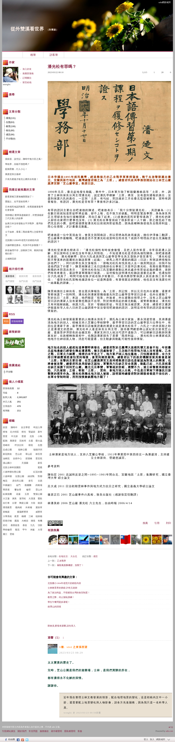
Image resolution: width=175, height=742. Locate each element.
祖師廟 (39, 516)
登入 (146, 739)
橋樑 (24, 516)
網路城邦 (160, 739)
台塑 (14, 503)
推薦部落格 (28, 73)
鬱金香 (18, 489)
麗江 (5, 534)
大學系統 (7, 516)
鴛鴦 (40, 467)
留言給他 (27, 82)
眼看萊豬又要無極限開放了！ (19, 196)
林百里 (39, 454)
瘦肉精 (18, 507)
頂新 (40, 525)
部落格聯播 (17, 321)
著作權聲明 (56, 731)
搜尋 (41, 101)
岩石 (5, 525)
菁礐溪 (6, 489)
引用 (156, 523)
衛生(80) (10, 130)
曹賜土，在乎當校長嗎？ (17, 201)
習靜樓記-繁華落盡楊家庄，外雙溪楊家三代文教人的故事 (24, 217)
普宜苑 (39, 458)
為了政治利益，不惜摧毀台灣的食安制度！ (69, 592)
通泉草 (39, 507)
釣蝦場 (39, 485)
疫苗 (5, 427)
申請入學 (37, 427)
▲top (170, 727)
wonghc (68, 713)
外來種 (28, 507)
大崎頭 (25, 520)
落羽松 (22, 498)
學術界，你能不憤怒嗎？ (17, 164)
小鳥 (40, 436)
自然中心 (17, 458)
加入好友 (27, 69)
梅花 (5, 480)
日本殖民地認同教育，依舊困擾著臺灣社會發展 (24, 208)
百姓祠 (22, 440)
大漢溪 (32, 498)
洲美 (14, 498)
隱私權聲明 (69, 731)
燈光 (24, 432)
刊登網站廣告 (8, 731)
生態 (40, 445)
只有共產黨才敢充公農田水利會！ (21, 179)
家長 (40, 463)
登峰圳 (6, 445)
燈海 (5, 432)
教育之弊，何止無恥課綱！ (61, 597)
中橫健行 (7, 485)
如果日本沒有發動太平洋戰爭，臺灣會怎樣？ (24, 225)
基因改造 (15, 525)
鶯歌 (40, 498)
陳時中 (14, 427)
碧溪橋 (28, 458)
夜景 (16, 516)
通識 (16, 520)
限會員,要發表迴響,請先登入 (62, 625)
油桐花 (6, 458)
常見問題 (33, 731)
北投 (32, 436)
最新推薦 (36, 276)
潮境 (33, 520)
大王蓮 (6, 498)
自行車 (6, 503)
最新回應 (23, 276)
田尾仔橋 (7, 520)
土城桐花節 (10, 258)
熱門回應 (23, 281)
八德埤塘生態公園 (12, 472)
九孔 (32, 525)
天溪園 (25, 463)
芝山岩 (18, 454)
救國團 (28, 485)
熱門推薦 (36, 281)
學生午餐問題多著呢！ (59, 602)
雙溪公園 (37, 494)
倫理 (28, 489)
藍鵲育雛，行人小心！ (16, 169)
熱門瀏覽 (9, 281)
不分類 (9, 371)
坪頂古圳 (19, 445)
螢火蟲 (39, 440)
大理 (40, 529)
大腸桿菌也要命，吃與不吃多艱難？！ (24, 245)
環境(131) (11, 118)
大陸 (33, 503)
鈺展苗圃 (7, 494)
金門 (18, 485)
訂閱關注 (27, 78)
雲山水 (39, 489)
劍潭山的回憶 (54, 606)
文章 (12, 54)
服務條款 (44, 731)
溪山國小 (7, 463)
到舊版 (52, 29)
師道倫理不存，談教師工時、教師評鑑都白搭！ (24, 252)
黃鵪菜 (6, 512)
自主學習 (25, 427)
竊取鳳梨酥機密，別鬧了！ (70, 565)
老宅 (30, 480)
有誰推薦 (53, 530)
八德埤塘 (7, 476)
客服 (80, 731)
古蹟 (40, 480)
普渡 (24, 436)
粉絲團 (11, 739)
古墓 (31, 440)
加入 (152, 739)
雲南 (12, 534)
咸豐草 (39, 512)
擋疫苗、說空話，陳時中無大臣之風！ (24, 159)
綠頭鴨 (31, 476)
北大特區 (14, 432)
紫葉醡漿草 (22, 512)
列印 (168, 523)
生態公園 (19, 476)
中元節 (14, 436)
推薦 (145, 523)
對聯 (40, 476)
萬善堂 (13, 440)
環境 (30, 445)
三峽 (31, 516)
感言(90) (10, 134)
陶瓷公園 (23, 503)
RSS (6, 321)
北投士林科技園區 (12, 467)
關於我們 (22, 731)
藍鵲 (5, 440)
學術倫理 (7, 529)
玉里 (27, 494)
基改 (25, 525)
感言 (95, 556)
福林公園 (22, 449)
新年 (40, 432)
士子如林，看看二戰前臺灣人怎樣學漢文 (24, 234)
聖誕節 (32, 432)
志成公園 (7, 449)
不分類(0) (10, 138)
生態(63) (10, 122)
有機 (40, 520)
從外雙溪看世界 (27, 28)
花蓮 (18, 494)
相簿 (33, 54)
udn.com (169, 731)
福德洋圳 (37, 449)
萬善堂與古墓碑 (13, 174)
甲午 (25, 529)
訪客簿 (54, 54)
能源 (40, 503)
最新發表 (9, 276)
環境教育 (7, 507)
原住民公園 (17, 480)
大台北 (73, 556)
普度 (5, 436)
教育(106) (11, 126)
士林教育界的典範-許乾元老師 (62, 588)
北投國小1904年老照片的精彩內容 (64, 583)
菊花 (17, 529)
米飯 (32, 529)
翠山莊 (28, 454)
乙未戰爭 (61, 560)
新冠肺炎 (7, 454)
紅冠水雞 (37, 472)
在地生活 (63, 556)
